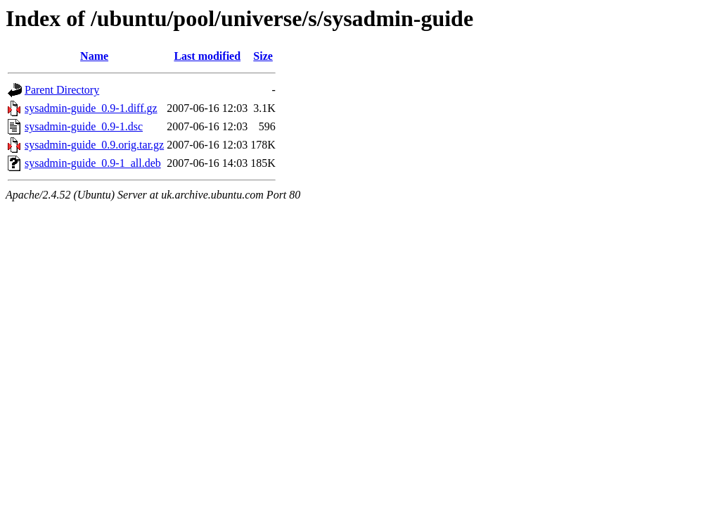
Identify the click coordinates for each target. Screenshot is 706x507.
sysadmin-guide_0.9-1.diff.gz (91, 108)
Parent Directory (62, 90)
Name (94, 56)
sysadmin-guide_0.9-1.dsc (84, 126)
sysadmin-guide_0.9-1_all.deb (93, 163)
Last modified (207, 56)
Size (263, 56)
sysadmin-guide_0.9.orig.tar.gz (94, 145)
